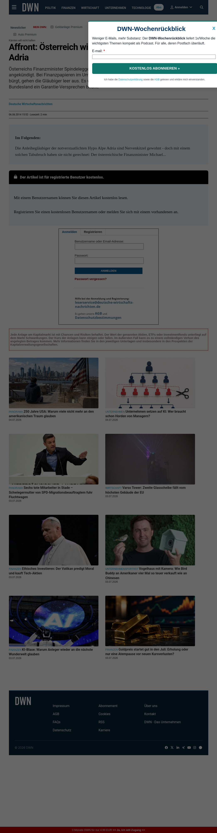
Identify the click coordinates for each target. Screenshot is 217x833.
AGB (156, 79)
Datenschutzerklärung (130, 79)
